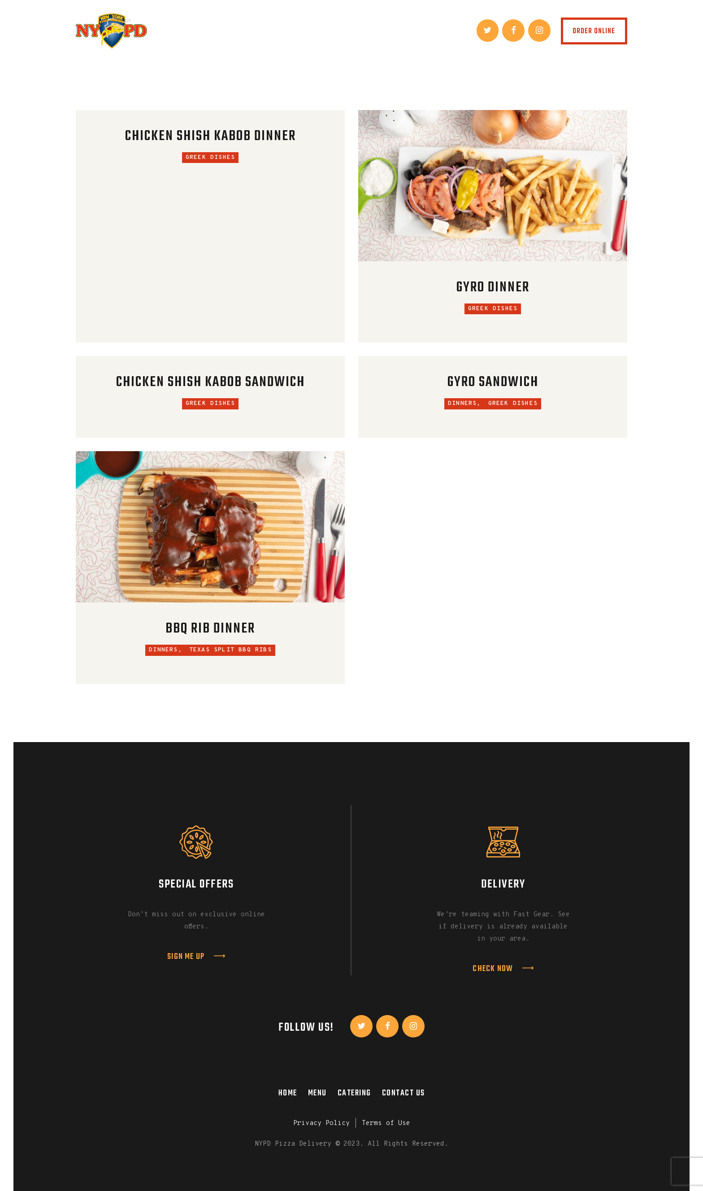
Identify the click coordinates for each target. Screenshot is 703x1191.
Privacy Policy (321, 1123)
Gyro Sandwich (492, 383)
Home (287, 1093)
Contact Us (403, 1093)
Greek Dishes (210, 157)
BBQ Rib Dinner (210, 629)
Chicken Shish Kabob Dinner (210, 136)
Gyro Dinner (492, 288)
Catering (354, 1093)
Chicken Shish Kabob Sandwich (210, 383)
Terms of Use (386, 1123)
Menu (317, 1093)
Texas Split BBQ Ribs (230, 650)
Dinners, (464, 403)
